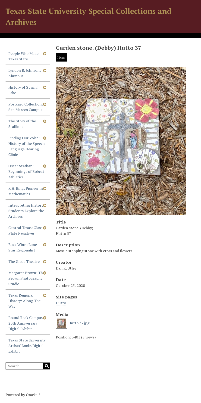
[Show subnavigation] (44, 53)
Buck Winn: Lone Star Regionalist (22, 247)
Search (46, 366)
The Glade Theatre (24, 261)
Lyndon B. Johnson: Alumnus (24, 73)
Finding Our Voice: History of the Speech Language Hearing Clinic (26, 146)
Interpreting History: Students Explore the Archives (26, 211)
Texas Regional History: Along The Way (24, 301)
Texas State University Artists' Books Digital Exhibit (27, 346)
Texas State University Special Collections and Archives (88, 16)
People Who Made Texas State (23, 56)
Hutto (61, 302)
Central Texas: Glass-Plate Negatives (26, 230)
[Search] (28, 366)
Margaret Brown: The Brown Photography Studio (26, 278)
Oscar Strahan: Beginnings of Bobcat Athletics (26, 171)
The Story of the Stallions (22, 123)
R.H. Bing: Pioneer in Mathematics (25, 191)
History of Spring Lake (23, 90)
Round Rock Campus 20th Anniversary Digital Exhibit (25, 323)
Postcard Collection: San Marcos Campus (25, 107)
